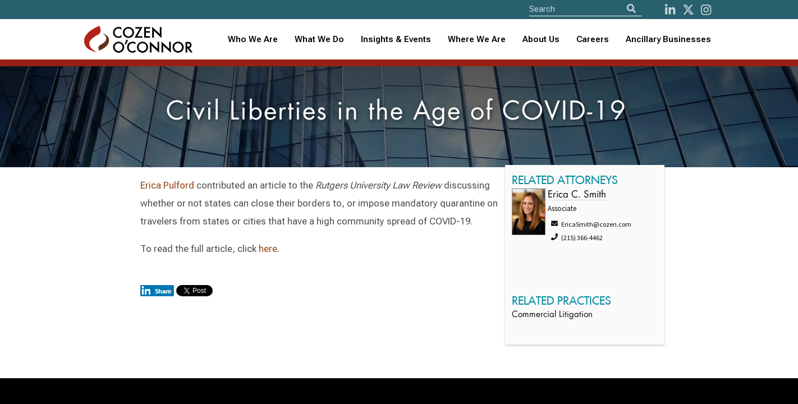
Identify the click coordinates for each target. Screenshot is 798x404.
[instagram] (706, 10)
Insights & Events (396, 39)
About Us (540, 39)
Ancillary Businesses (668, 39)
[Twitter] (688, 10)
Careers (592, 39)
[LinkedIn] (670, 10)
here (268, 248)
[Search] (631, 8)
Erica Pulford (167, 185)
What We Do (319, 39)
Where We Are (477, 39)
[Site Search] (585, 8)
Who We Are (253, 39)
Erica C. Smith (577, 195)
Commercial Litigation (552, 315)
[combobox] (395, 39)
